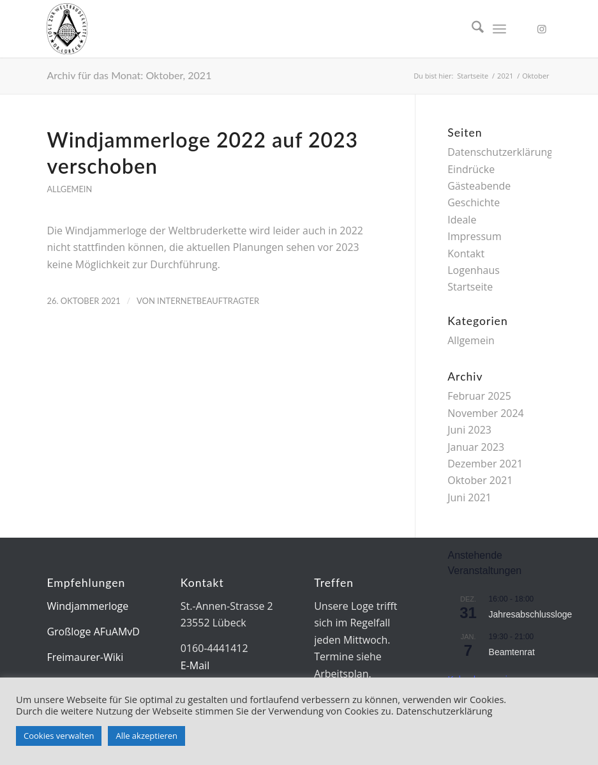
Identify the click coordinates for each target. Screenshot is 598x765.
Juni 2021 (469, 497)
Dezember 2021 (485, 464)
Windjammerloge (87, 606)
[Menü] (499, 28)
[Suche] (471, 28)
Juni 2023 (469, 430)
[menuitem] (471, 28)
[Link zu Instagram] (541, 28)
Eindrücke (471, 169)
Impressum (474, 236)
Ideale (461, 220)
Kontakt (465, 253)
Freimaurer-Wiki (85, 657)
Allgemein (69, 189)
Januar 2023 (475, 447)
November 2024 (485, 413)
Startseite (470, 287)
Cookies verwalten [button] (59, 735)
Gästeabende (479, 186)
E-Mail (195, 665)
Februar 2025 (479, 396)
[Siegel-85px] (67, 28)
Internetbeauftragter (208, 301)
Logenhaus (473, 270)
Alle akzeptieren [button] (146, 735)
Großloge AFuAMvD (93, 632)
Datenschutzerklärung (500, 152)
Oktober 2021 (479, 480)
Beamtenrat (512, 652)
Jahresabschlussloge (530, 614)
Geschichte (473, 202)
